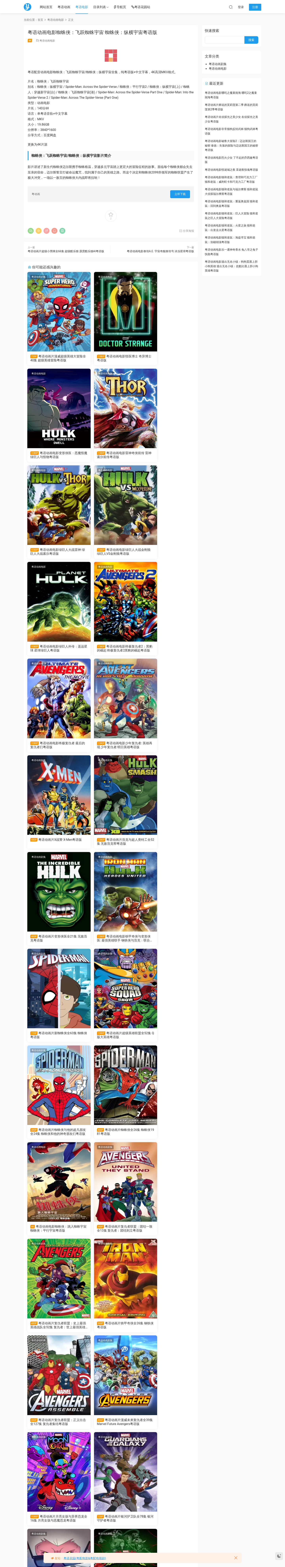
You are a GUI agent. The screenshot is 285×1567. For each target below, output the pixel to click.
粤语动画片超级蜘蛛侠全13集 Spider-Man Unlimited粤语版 (110, 1332)
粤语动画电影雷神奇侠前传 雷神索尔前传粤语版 (53, 455)
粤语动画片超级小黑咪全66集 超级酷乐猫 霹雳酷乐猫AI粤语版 (66, 251)
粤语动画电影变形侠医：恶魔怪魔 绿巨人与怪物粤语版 (166, 358)
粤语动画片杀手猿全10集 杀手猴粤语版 (165, 1137)
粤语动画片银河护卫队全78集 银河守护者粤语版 (110, 1137)
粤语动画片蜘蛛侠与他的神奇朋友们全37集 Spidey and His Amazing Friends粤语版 (167, 1332)
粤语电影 (81, 7)
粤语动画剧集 (39, 277)
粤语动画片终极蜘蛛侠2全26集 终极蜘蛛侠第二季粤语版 (167, 1234)
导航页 (119, 7)
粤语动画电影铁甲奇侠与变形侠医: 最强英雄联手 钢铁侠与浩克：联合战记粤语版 (110, 748)
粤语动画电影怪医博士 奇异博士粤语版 (110, 358)
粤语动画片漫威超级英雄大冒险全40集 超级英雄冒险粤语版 (54, 358)
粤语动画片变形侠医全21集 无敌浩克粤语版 (54, 748)
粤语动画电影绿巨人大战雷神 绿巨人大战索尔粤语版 (109, 455)
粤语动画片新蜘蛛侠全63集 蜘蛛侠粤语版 (167, 748)
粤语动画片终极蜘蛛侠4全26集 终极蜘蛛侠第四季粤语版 (54, 1234)
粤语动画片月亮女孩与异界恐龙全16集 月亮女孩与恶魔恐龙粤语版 (53, 1137)
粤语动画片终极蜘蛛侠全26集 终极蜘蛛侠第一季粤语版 (54, 1332)
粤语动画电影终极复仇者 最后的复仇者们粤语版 (166, 553)
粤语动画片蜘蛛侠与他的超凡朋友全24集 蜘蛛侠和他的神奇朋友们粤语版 (110, 845)
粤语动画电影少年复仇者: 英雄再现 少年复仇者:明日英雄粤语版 (54, 650)
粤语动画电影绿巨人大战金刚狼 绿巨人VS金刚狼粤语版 (166, 455)
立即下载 (180, 194)
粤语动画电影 (47, 40)
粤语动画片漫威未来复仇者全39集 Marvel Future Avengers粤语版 (167, 1040)
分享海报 (186, 230)
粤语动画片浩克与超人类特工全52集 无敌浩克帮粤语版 (166, 650)
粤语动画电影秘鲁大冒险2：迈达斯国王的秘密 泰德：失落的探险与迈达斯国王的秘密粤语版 (231, 145)
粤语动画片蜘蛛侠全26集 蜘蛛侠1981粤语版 (165, 845)
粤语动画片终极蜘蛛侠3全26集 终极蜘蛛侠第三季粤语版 (110, 1234)
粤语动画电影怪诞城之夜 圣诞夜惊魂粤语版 (231, 169)
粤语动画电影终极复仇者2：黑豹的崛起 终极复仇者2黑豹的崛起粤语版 (110, 553)
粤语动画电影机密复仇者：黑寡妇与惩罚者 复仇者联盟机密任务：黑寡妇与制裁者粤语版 (166, 1429)
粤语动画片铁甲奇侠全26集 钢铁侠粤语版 (54, 1040)
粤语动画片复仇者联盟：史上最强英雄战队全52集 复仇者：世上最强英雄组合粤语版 (167, 943)
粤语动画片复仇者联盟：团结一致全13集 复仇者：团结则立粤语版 (110, 943)
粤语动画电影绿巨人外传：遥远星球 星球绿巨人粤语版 (53, 553)
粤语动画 (64, 7)
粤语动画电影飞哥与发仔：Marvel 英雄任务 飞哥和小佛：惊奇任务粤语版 (52, 1527)
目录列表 (99, 7)
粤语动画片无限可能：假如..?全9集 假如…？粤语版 (109, 1429)
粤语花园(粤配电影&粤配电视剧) (85, 1558)
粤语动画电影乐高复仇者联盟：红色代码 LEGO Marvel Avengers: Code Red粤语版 (53, 1429)
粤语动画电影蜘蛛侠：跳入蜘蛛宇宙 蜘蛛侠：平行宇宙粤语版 (54, 942)
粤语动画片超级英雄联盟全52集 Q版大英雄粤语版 (53, 845)
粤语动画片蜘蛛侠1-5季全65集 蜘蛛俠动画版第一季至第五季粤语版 (110, 1527)
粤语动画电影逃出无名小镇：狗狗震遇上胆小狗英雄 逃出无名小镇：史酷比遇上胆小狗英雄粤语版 (231, 266)
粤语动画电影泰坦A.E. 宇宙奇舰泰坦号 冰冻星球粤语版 (160, 251)
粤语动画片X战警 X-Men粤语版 (110, 650)
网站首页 (46, 7)
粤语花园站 (140, 7)
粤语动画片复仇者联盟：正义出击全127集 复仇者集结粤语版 (110, 1040)
